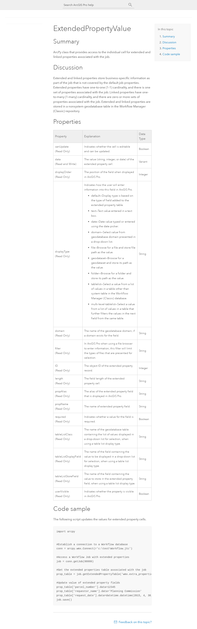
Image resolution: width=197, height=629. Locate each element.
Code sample (171, 54)
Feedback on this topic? (135, 622)
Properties (169, 48)
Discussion (169, 42)
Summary (168, 36)
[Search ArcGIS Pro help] (95, 5)
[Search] (130, 5)
